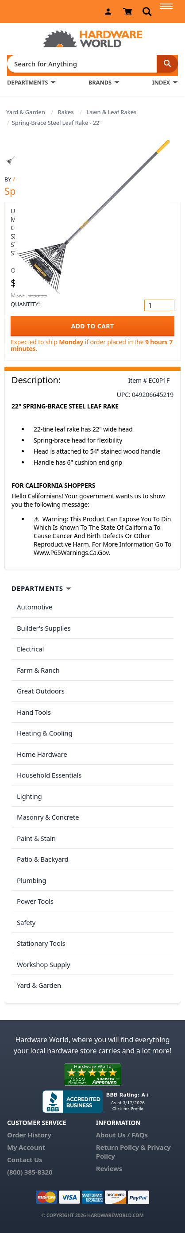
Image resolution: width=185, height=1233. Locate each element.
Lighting (29, 796)
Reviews (109, 1168)
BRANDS (100, 82)
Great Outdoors (41, 690)
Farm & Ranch (38, 670)
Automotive (34, 606)
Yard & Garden (25, 112)
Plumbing (31, 880)
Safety (26, 922)
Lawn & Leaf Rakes (111, 112)
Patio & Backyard (42, 859)
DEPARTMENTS (27, 82)
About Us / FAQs (122, 1134)
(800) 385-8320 (29, 1171)
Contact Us (24, 1159)
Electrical (30, 648)
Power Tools (35, 901)
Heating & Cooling (45, 732)
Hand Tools (34, 712)
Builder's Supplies (44, 628)
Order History (29, 1134)
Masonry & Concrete (48, 817)
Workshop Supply (43, 964)
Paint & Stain (36, 838)
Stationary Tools (41, 943)
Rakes (65, 112)
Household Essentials (49, 775)
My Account (26, 1147)
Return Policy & (121, 1147)
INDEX (161, 82)
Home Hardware (42, 754)
